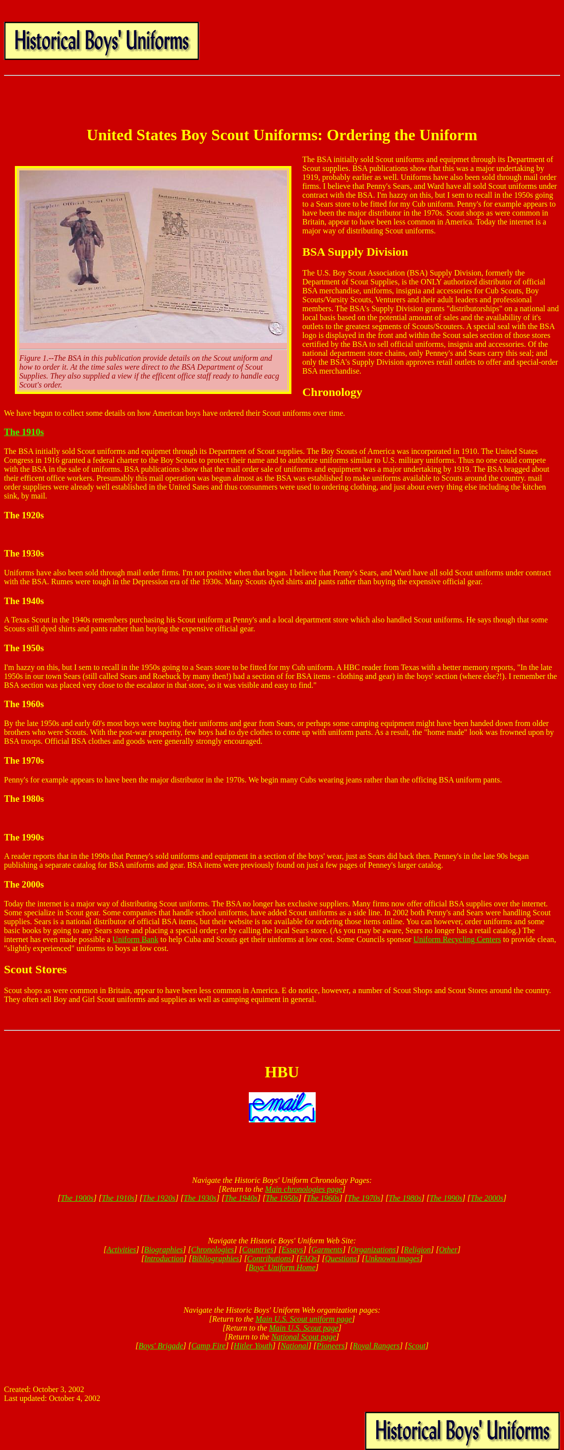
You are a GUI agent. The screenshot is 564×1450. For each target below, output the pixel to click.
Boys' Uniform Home (282, 1267)
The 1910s (24, 432)
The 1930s (200, 1198)
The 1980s (405, 1198)
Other (448, 1249)
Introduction (163, 1258)
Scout (417, 1345)
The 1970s (363, 1198)
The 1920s (159, 1198)
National (294, 1345)
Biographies (163, 1249)
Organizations (373, 1249)
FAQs (308, 1258)
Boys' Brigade (160, 1345)
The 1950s (282, 1198)
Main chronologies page (303, 1189)
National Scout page (303, 1337)
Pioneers (331, 1345)
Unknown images (392, 1258)
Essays (292, 1249)
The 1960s (323, 1198)
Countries (258, 1249)
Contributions (269, 1258)
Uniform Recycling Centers (457, 939)
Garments (326, 1249)
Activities (121, 1249)
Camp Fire (208, 1345)
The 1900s (76, 1198)
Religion (417, 1249)
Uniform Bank (136, 939)
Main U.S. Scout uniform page (303, 1319)
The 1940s (241, 1198)
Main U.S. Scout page (303, 1328)
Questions (341, 1258)
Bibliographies (215, 1258)
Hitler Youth (253, 1345)
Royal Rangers (376, 1345)
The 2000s (486, 1198)
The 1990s (446, 1198)
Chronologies (212, 1249)
